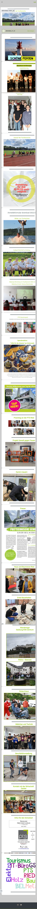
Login (35, 2)
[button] (3, 31)
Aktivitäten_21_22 (10, 31)
